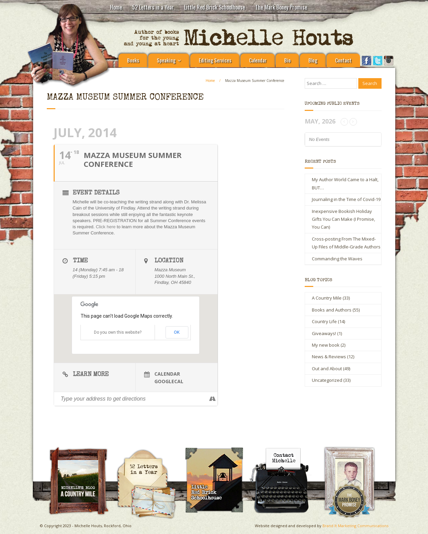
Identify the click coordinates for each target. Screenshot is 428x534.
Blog (312, 60)
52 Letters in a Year (153, 7)
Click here (105, 226)
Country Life (324, 321)
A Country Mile (327, 298)
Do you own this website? (117, 332)
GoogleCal (168, 381)
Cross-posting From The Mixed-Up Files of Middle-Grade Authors (346, 243)
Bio (287, 60)
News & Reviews (329, 356)
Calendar (257, 60)
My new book (326, 345)
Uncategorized (327, 380)
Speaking (166, 60)
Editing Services (215, 60)
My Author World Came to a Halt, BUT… (345, 183)
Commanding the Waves (337, 259)
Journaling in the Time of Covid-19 (346, 199)
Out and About (327, 368)
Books (133, 60)
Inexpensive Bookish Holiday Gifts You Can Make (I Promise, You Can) (343, 219)
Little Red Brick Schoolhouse (214, 7)
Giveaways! (324, 333)
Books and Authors (331, 310)
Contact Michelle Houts (284, 448)
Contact (343, 60)
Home (116, 7)
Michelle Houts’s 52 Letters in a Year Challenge (149, 451)
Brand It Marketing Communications (355, 525)
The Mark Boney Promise (281, 7)
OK (177, 332)
